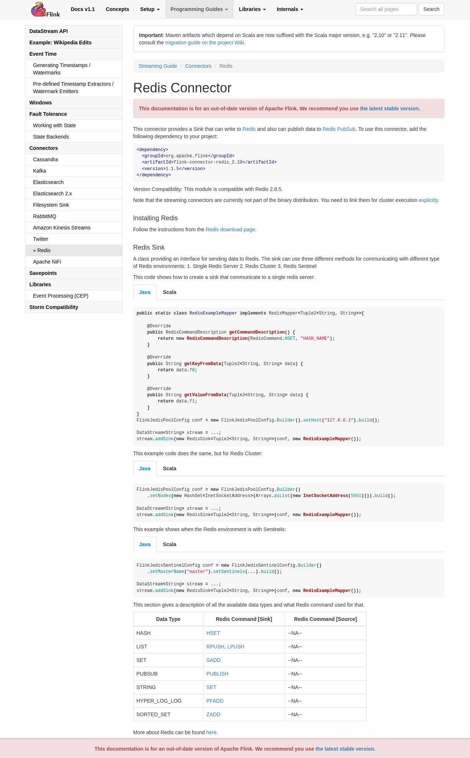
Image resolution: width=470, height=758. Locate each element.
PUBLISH (217, 674)
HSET (213, 633)
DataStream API (48, 31)
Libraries (40, 284)
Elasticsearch (48, 182)
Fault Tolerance (48, 114)
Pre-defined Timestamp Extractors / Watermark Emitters (73, 87)
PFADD (215, 701)
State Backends (51, 137)
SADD (213, 660)
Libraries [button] (252, 9)
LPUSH (236, 647)
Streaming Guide (158, 66)
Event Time (43, 54)
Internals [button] (290, 9)
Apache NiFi (47, 262)
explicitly (428, 200)
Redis (44, 250)
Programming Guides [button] (199, 9)
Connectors (43, 148)
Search (431, 9)
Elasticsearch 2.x (52, 193)
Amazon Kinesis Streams (61, 228)
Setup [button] (150, 9)
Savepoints (43, 273)
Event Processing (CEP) (60, 296)
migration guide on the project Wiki (204, 42)
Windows (40, 103)
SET (211, 687)
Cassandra (45, 159)
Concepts (117, 9)
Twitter (40, 239)
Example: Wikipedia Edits (60, 42)
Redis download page (230, 229)
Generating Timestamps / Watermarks (61, 69)
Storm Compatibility (53, 307)
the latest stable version (344, 749)
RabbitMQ (44, 216)
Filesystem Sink (51, 205)
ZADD (213, 714)
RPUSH (215, 647)
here (211, 732)
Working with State (54, 125)
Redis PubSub (338, 129)
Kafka (39, 171)
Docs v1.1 (83, 9)
